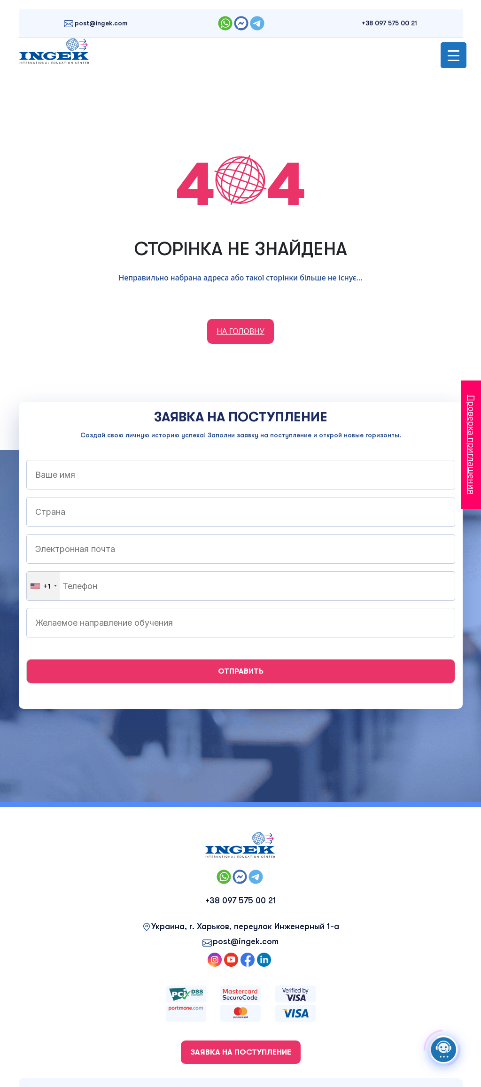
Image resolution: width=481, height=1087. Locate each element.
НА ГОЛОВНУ (240, 331)
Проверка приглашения (471, 444)
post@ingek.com (101, 23)
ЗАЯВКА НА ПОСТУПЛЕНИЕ (240, 1052)
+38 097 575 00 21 (389, 23)
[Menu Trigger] (453, 55)
